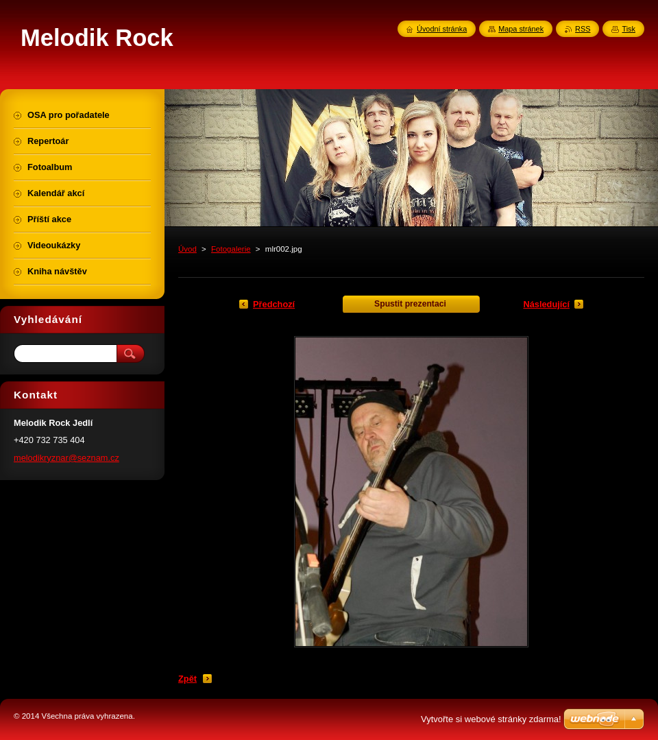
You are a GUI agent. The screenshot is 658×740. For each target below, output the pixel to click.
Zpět (187, 678)
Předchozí (274, 304)
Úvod (187, 249)
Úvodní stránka (442, 29)
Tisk (628, 29)
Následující (546, 304)
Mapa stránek (521, 29)
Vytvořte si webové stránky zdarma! (491, 719)
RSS (582, 29)
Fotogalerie (231, 249)
